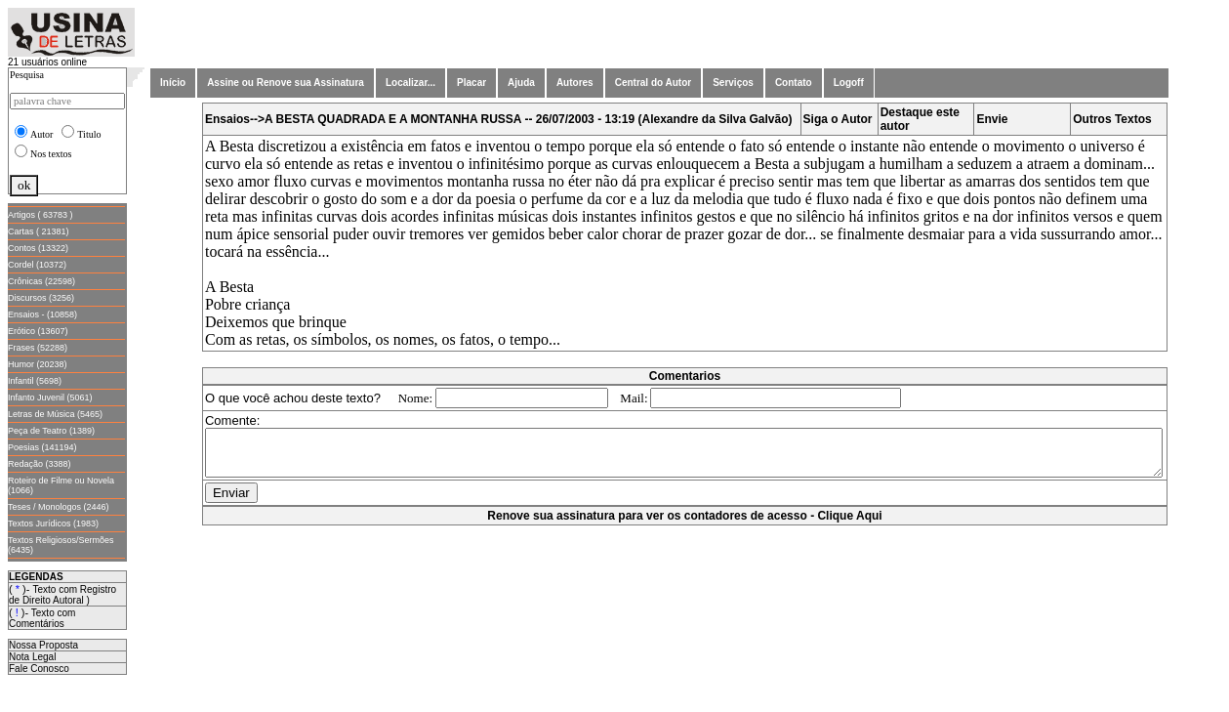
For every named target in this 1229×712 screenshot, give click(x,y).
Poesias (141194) (42, 447)
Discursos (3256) (41, 298)
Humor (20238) (37, 364)
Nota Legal (32, 656)
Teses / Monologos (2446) (58, 507)
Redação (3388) (39, 464)
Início (172, 82)
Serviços (733, 82)
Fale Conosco (39, 668)
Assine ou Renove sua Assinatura (285, 82)
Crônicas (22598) (41, 281)
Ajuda (521, 82)
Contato (793, 82)
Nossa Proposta (43, 645)
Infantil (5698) (34, 381)
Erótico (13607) (38, 331)
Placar (471, 82)
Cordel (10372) (37, 265)
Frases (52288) (37, 348)
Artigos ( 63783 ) (40, 215)
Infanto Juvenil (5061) (50, 397)
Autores (575, 82)
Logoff (849, 82)
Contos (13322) (38, 248)
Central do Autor (653, 82)
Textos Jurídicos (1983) (53, 523)
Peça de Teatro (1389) (51, 431)
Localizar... (410, 82)
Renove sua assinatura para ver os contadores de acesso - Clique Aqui (688, 524)
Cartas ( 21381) (38, 231)
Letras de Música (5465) (55, 414)
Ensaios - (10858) (42, 314)
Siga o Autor (842, 119)
